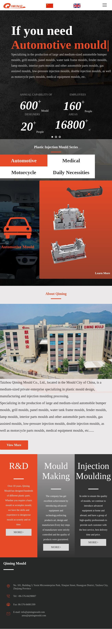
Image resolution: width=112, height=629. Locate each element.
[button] (52, 137)
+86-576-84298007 (27, 596)
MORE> (19, 532)
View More (14, 445)
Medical (71, 160)
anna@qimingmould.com (34, 615)
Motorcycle (23, 172)
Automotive (24, 160)
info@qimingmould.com (33, 612)
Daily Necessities (71, 172)
